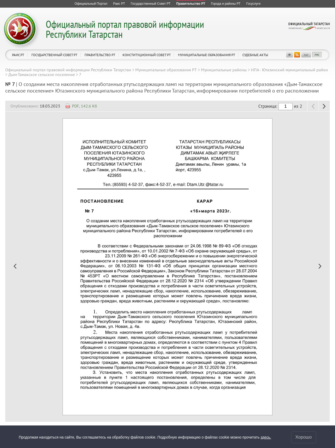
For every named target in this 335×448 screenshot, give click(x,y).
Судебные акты (255, 55)
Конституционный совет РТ (146, 55)
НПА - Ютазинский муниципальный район (289, 69)
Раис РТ (18, 55)
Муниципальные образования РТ (206, 55)
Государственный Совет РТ (54, 55)
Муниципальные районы (224, 69)
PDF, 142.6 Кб (84, 106)
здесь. (266, 437)
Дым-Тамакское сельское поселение (41, 74)
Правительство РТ (100, 55)
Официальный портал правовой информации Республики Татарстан (125, 29)
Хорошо (303, 437)
